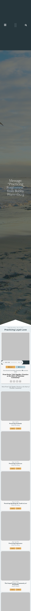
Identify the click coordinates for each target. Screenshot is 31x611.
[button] (26, 25)
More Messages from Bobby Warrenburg (12, 370)
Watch (21, 367)
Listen (11, 367)
